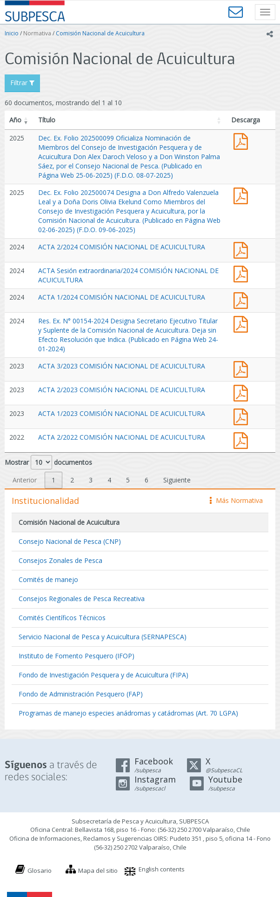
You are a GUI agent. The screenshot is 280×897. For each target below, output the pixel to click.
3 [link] (91, 479)
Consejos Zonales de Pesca (60, 560)
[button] (26, 120)
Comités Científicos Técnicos (62, 617)
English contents (162, 869)
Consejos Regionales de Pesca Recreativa (82, 598)
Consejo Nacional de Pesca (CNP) (70, 541)
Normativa (37, 33)
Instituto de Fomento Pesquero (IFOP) (76, 655)
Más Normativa (236, 500)
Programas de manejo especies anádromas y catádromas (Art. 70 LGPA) (128, 713)
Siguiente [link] (177, 479)
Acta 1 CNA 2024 (242, 299)
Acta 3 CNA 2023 (242, 368)
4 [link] (109, 479)
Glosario (39, 870)
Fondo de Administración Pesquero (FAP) (81, 693)
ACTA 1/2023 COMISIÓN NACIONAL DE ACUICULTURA (121, 413)
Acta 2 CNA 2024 (242, 249)
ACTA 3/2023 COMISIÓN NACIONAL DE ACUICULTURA (121, 365)
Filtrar (22, 82)
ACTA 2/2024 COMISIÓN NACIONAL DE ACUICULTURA (121, 246)
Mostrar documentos (48, 462)
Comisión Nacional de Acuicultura (100, 33)
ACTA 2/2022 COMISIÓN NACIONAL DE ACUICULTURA (121, 437)
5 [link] (128, 479)
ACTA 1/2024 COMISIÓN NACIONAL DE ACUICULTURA (121, 297)
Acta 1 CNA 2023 (242, 415)
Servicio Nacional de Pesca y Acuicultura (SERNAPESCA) (103, 636)
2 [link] (72, 479)
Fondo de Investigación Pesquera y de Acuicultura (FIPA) (103, 674)
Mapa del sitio (98, 870)
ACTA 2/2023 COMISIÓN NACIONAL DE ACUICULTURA (121, 389)
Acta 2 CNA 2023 (242, 392)
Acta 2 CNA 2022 (242, 439)
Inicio (12, 33)
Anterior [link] (25, 479)
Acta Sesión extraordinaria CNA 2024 (242, 272)
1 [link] (53, 479)
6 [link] (146, 479)
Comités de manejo (48, 579)
